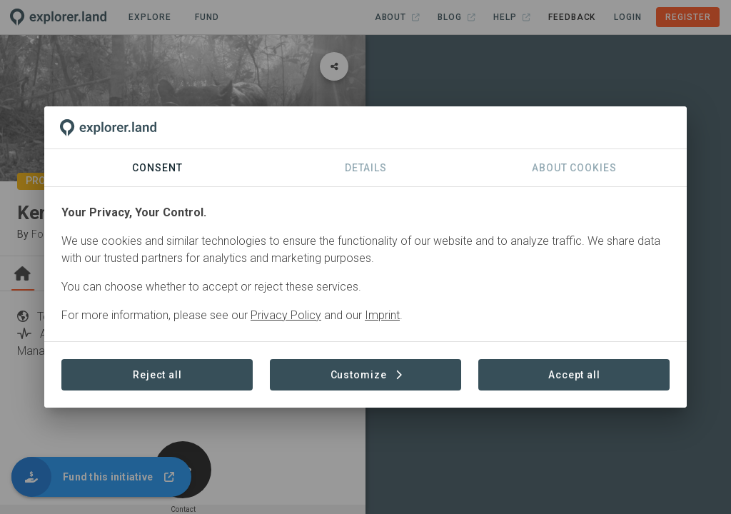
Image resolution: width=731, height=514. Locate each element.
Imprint (382, 315)
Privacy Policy (286, 315)
